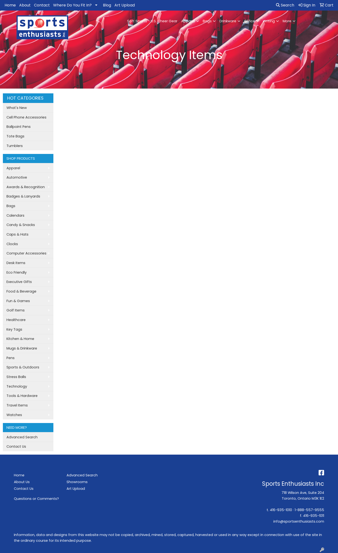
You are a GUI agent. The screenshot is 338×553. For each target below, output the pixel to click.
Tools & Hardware (22, 395)
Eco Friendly (16, 272)
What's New (16, 107)
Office (249, 21)
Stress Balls (16, 376)
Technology (16, 386)
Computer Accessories (26, 253)
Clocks (12, 244)
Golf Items (15, 310)
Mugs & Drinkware (21, 348)
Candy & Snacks (20, 224)
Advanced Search (22, 437)
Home (10, 5)
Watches (14, 414)
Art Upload (124, 5)
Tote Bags (15, 136)
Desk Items (15, 262)
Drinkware (228, 21)
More (287, 21)
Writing (269, 21)
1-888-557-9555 (309, 510)
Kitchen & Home (20, 338)
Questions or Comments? (36, 498)
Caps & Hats (17, 234)
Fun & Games (18, 301)
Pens (10, 358)
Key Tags (14, 329)
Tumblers (14, 145)
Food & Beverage (21, 291)
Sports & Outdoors (22, 367)
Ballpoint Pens (18, 126)
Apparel (188, 21)
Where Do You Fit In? (72, 5)
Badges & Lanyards (23, 196)
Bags (207, 21)
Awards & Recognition (25, 187)
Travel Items (17, 405)
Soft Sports (137, 21)
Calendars (15, 215)
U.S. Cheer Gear (164, 21)
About (25, 5)
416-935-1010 (281, 510)
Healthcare (16, 319)
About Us (22, 482)
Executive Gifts (19, 281)
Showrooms (77, 482)
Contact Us (16, 446)
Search (285, 5)
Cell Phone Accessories (26, 117)
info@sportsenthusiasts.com (298, 521)
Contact (42, 5)
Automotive (16, 177)
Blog (107, 5)
